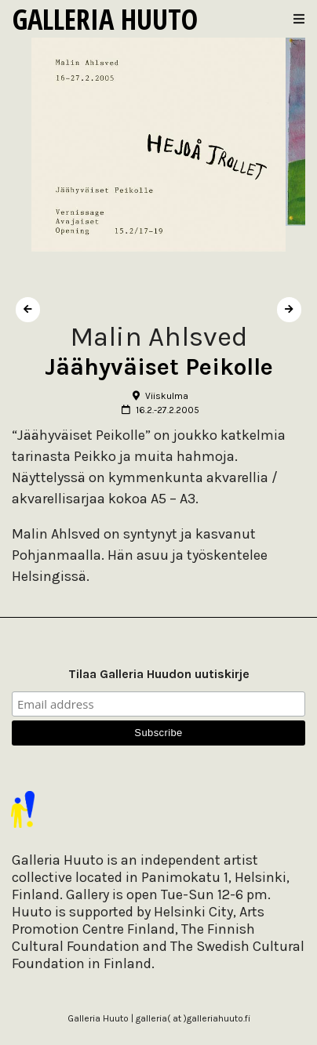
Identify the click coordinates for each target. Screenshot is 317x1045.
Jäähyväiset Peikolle (159, 367)
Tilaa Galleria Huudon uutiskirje (159, 673)
